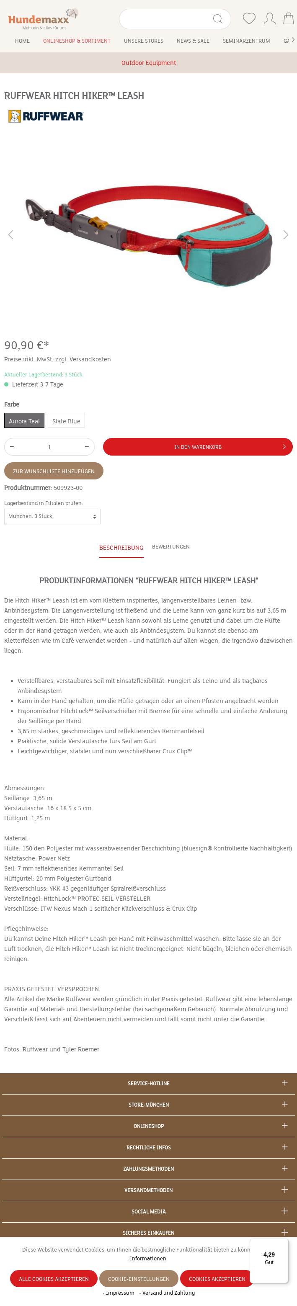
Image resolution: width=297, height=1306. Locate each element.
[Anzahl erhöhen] (87, 447)
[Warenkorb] (288, 19)
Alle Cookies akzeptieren (54, 1279)
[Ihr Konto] (269, 16)
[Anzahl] (49, 447)
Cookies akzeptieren (217, 1279)
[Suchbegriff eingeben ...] (165, 19)
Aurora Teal (24, 421)
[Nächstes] (286, 236)
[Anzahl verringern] (11, 447)
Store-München (149, 1105)
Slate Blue (66, 421)
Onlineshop (149, 1126)
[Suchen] (221, 19)
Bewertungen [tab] (171, 547)
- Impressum (119, 1293)
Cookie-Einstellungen (139, 1279)
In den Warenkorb (231, 445)
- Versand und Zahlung (167, 1293)
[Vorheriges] (10, 236)
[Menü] (284, 1244)
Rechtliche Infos (149, 1148)
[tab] (121, 548)
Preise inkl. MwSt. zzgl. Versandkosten (57, 359)
